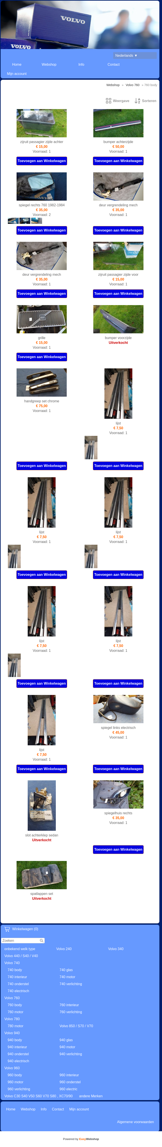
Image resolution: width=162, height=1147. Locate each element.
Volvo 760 (12, 998)
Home (17, 64)
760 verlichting (71, 1012)
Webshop (49, 64)
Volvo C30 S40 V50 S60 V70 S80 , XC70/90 (38, 1096)
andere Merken (91, 1096)
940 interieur (17, 1047)
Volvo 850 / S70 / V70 (76, 1026)
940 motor (67, 1047)
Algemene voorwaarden (135, 1122)
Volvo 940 (12, 1033)
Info (81, 64)
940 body (15, 1040)
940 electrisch (18, 1061)
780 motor (15, 1026)
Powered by (81, 1139)
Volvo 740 (12, 963)
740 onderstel (18, 984)
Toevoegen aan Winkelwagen (42, 161)
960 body (15, 1075)
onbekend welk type (19, 949)
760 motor (15, 1012)
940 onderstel (18, 1054)
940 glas (66, 1040)
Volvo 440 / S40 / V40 (21, 956)
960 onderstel (70, 1082)
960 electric (68, 1089)
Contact (113, 64)
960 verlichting (19, 1089)
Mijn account (17, 74)
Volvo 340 (115, 949)
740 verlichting (71, 984)
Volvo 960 (12, 1068)
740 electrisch (18, 991)
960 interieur (69, 1075)
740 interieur (17, 977)
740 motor (67, 977)
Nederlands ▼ (126, 55)
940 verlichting (71, 1054)
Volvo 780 (12, 1019)
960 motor (15, 1082)
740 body (15, 970)
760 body (15, 1005)
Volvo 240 (64, 949)
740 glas (66, 970)
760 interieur (69, 1005)
